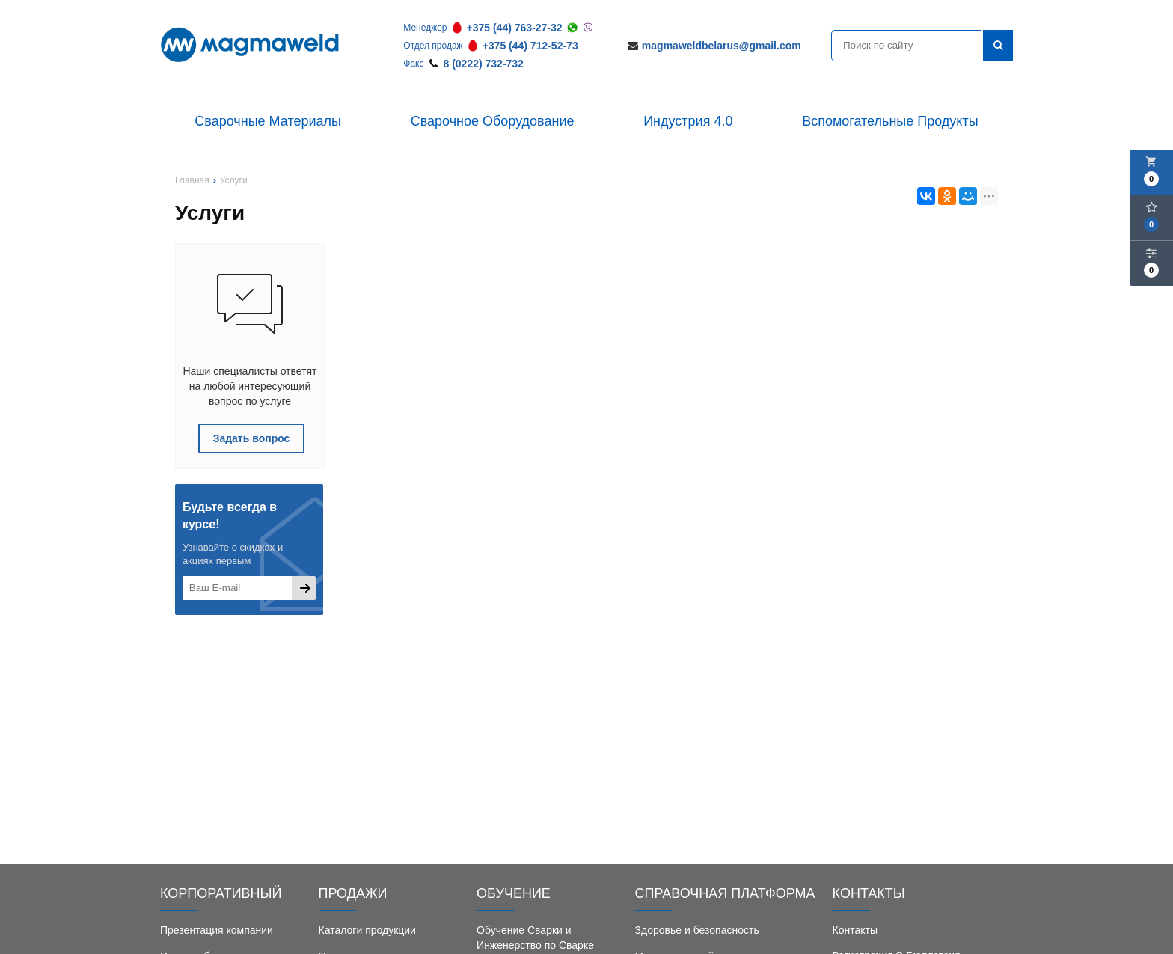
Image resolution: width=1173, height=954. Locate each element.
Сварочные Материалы (268, 121)
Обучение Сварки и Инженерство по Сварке (535, 937)
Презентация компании (216, 930)
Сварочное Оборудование (493, 121)
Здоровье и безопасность (697, 930)
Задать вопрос (251, 438)
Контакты (855, 930)
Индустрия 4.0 (687, 121)
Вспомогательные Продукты (890, 121)
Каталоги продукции (367, 930)
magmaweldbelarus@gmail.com (721, 46)
